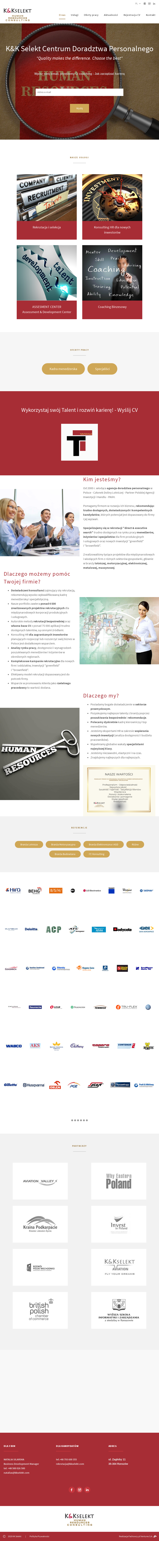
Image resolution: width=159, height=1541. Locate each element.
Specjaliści (102, 369)
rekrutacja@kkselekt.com (70, 1463)
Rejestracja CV (132, 15)
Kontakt (151, 15)
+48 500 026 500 (16, 1468)
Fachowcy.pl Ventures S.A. (142, 1536)
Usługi (74, 15)
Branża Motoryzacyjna (63, 844)
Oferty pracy (91, 15)
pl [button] (138, 3)
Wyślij (79, 108)
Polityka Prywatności (39, 1536)
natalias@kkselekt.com (16, 1472)
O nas (62, 15)
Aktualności (111, 15)
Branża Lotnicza (29, 844)
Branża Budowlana (65, 854)
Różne (135, 844)
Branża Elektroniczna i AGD (103, 844)
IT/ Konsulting (96, 854)
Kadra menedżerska (63, 369)
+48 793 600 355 (68, 1459)
